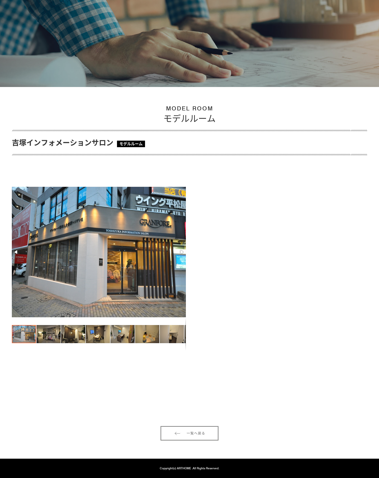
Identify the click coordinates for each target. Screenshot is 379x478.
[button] (16, 252)
